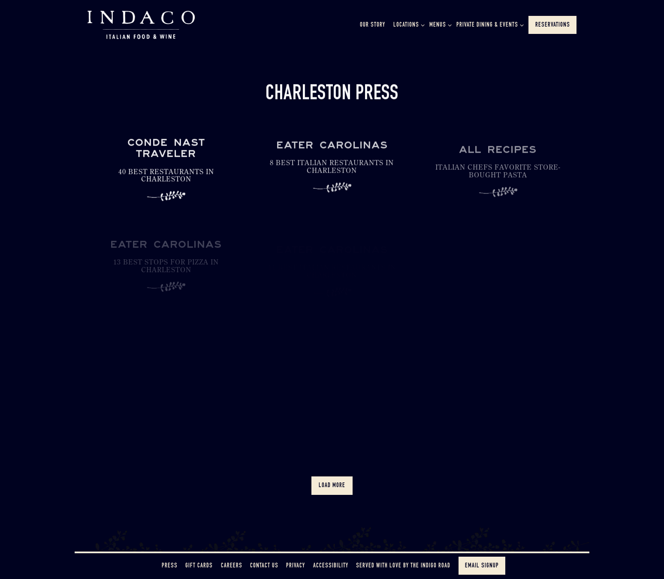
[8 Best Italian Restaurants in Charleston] (332, 173)
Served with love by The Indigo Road (403, 566)
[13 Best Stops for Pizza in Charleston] (166, 273)
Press (170, 566)
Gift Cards (199, 566)
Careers (231, 566)
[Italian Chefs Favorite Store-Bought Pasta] (498, 180)
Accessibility (330, 566)
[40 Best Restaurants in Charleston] (166, 174)
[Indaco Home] (141, 24)
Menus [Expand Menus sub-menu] (439, 24)
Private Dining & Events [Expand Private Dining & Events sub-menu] (488, 24)
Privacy (295, 566)
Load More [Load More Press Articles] (336, 485)
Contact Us (264, 566)
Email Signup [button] (482, 566)
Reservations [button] (552, 25)
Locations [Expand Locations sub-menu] (407, 24)
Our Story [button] (372, 25)
